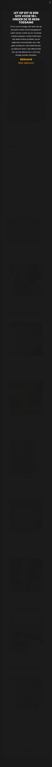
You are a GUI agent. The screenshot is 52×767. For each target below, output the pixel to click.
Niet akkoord (26, 63)
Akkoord (26, 59)
